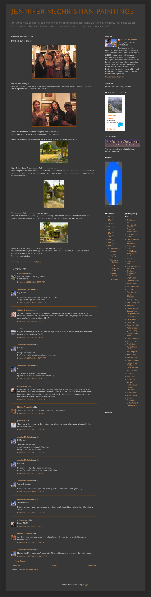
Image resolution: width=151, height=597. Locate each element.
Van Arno (130, 305)
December (114, 249)
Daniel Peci (131, 374)
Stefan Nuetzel (132, 308)
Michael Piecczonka (131, 389)
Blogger (85, 585)
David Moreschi (132, 368)
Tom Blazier (131, 317)
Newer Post (16, 566)
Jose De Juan (132, 371)
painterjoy (21, 421)
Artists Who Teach (131, 255)
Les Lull (130, 382)
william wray (22, 386)
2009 (110, 236)
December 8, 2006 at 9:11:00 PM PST (31, 453)
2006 (110, 246)
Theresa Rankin (133, 325)
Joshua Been (132, 284)
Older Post (92, 566)
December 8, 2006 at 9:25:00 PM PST (31, 492)
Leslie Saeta (131, 319)
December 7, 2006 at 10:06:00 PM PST (31, 379)
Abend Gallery (132, 232)
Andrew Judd (132, 393)
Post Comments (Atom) (30, 570)
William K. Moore (24, 310)
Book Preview (111, 129)
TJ (18, 329)
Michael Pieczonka (24, 407)
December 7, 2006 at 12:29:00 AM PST (31, 303)
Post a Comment (21, 561)
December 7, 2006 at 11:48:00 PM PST (31, 400)
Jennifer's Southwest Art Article (132, 273)
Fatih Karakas (132, 357)
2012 (110, 226)
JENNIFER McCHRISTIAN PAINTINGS (72, 12)
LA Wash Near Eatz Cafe (114, 270)
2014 (110, 220)
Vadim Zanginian (133, 303)
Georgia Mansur (133, 286)
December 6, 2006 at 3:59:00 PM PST (31, 282)
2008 (110, 239)
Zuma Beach (114, 252)
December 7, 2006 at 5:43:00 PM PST (31, 337)
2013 (110, 223)
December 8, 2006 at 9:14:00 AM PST (31, 430)
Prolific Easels (132, 251)
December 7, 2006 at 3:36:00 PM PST (31, 321)
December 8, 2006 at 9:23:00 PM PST (31, 473)
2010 (110, 233)
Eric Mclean (131, 344)
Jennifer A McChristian (112, 161)
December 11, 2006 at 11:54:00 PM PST (32, 556)
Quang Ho (131, 289)
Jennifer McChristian (25, 290)
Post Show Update (113, 275)
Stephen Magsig (133, 360)
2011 (110, 230)
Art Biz (129, 259)
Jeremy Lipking (132, 300)
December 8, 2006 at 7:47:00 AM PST (31, 413)
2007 (110, 243)
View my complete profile (114, 77)
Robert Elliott (22, 273)
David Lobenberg (133, 338)
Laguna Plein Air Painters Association (133, 241)
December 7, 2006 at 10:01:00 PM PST (31, 358)
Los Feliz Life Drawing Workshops (132, 227)
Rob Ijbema (131, 379)
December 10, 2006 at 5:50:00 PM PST (31, 542)
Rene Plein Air (132, 406)
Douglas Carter (132, 311)
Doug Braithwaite (133, 314)
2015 (110, 217)
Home (54, 566)
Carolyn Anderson (130, 296)
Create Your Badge (111, 207)
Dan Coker (131, 322)
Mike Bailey (131, 376)
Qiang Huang (132, 331)
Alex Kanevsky (132, 292)
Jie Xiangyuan (132, 352)
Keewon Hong (132, 395)
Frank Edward (132, 385)
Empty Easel (131, 278)
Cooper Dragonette (131, 399)
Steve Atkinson (132, 355)
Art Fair (112, 265)
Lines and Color (133, 281)
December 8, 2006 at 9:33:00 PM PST (31, 513)
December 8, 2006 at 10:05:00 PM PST (31, 526)
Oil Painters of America (132, 235)
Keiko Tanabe (132, 328)
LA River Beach (112, 256)
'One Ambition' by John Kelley (133, 267)
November (114, 280)
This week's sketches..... (114, 261)
